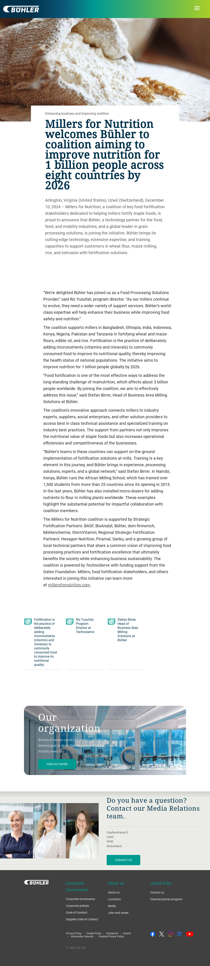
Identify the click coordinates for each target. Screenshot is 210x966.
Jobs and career (118, 913)
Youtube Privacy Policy (111, 936)
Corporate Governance (80, 899)
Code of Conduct (76, 912)
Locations (114, 899)
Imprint (127, 933)
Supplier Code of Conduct (82, 919)
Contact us (123, 860)
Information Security (82, 936)
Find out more (57, 764)
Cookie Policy (94, 933)
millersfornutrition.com (69, 585)
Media (112, 906)
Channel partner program (166, 899)
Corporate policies (77, 906)
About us (114, 892)
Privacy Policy (74, 933)
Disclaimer (112, 933)
